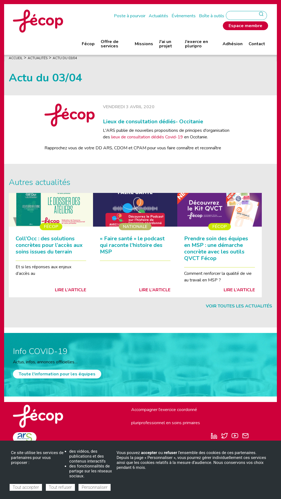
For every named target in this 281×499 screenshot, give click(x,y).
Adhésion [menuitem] (233, 44)
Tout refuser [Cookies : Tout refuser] (60, 487)
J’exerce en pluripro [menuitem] (196, 44)
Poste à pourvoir (129, 16)
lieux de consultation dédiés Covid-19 (147, 137)
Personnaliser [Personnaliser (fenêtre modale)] (94, 487)
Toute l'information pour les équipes (57, 374)
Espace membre (245, 26)
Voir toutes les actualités (239, 306)
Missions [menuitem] (144, 44)
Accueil (16, 58)
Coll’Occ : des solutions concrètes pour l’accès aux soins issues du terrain (49, 245)
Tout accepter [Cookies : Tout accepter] (26, 487)
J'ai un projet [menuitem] (165, 44)
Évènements (184, 16)
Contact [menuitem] (257, 44)
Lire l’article (70, 290)
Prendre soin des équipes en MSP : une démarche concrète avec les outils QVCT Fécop (216, 248)
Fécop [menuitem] (88, 44)
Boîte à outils (211, 16)
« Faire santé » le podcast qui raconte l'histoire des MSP (132, 245)
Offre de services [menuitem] (110, 44)
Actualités (158, 16)
